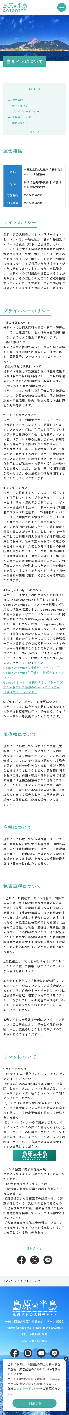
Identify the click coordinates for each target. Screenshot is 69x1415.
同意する (35, 1403)
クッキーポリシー (28, 1388)
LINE (47, 1260)
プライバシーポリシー (25, 111)
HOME (8, 1281)
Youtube (41, 1353)
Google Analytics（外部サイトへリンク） (32, 667)
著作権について (21, 117)
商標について (20, 123)
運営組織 (17, 100)
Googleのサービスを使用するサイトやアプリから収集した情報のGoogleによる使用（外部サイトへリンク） (33, 687)
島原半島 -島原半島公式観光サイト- (15, 7)
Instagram (28, 1353)
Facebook (21, 1260)
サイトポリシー (21, 106)
